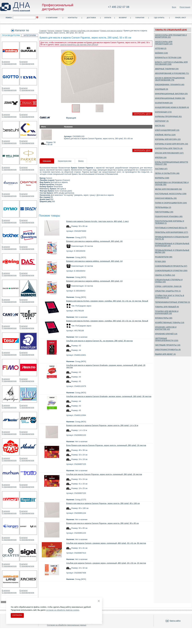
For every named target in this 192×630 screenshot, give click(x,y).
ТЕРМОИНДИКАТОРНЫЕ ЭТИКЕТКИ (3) (172, 302)
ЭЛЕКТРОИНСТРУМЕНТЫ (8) (168, 350)
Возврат (123, 18)
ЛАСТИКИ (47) (161, 169)
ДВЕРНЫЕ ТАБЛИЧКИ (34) (167, 69)
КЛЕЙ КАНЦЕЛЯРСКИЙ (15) (167, 130)
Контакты (72, 18)
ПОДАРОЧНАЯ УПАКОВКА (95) (169, 216)
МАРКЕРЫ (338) (162, 178)
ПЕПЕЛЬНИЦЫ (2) (163, 207)
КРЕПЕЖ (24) (160, 158)
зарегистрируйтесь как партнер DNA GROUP (79, 45)
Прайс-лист (180, 18)
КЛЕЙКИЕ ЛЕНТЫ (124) (165, 135)
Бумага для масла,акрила (111, 31)
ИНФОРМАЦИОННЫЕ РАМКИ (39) (170, 98)
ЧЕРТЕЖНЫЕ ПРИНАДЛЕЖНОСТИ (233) (166, 339)
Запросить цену (142, 114)
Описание (47, 161)
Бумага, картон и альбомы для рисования (81, 31)
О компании (51, 18)
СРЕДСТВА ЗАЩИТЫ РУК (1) (168, 291)
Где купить (159, 18)
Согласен (17, 615)
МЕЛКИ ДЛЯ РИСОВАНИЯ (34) (168, 189)
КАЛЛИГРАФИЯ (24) (164, 103)
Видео (81, 161)
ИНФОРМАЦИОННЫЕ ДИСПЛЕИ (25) (171, 94)
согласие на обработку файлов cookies (62, 610)
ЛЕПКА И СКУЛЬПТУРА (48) (167, 173)
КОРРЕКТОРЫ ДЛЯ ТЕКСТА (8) (169, 148)
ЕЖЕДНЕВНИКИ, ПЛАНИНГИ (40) (169, 85)
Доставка (91, 18)
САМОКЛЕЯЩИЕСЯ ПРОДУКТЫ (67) (171, 266)
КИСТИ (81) (160, 126)
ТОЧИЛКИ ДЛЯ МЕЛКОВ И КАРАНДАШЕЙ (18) (166, 312)
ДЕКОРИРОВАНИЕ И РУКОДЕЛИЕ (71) (172, 73)
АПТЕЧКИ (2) (160, 48)
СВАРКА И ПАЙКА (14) (165, 275)
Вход (174, 7)
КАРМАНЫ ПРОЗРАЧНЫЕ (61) (168, 116)
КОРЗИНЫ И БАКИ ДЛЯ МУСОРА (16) (171, 144)
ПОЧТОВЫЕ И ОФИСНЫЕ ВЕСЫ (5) (171, 228)
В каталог (6, 62)
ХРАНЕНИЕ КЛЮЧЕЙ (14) (166, 334)
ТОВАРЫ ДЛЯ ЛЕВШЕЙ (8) (167, 307)
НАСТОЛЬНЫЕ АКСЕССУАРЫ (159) (170, 194)
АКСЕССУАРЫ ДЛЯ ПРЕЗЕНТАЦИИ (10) (163, 43)
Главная (42, 31)
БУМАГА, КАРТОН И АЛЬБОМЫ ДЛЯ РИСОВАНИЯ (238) (171, 63)
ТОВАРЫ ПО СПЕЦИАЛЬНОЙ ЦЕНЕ (171, 30)
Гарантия (139, 18)
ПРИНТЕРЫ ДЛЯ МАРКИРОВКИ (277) (171, 232)
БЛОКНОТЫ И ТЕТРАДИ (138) (168, 58)
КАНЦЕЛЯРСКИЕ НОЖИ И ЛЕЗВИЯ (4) (172, 107)
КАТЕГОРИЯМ (30, 35)
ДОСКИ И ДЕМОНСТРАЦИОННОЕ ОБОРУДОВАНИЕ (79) (170, 79)
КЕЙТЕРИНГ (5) (162, 121)
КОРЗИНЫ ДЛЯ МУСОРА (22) (168, 139)
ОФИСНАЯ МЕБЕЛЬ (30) (166, 198)
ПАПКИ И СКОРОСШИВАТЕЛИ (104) (171, 203)
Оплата (107, 18)
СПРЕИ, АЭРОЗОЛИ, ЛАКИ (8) (168, 286)
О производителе (9, 64)
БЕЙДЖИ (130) (161, 53)
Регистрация (185, 7)
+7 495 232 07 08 (118, 7)
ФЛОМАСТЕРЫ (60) (163, 318)
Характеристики (64, 161)
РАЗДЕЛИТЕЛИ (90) (163, 257)
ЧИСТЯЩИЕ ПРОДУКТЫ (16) (167, 345)
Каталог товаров (55, 31)
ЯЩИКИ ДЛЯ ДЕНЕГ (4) (165, 354)
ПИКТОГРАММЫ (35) (164, 212)
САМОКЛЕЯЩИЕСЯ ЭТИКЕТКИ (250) (171, 271)
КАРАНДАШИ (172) (163, 112)
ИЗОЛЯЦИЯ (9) (161, 89)
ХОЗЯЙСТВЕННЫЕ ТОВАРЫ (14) (169, 323)
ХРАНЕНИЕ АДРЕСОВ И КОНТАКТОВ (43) (165, 328)
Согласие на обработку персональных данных (66, 625)
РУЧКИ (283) (160, 261)
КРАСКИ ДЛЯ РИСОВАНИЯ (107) (169, 153)
